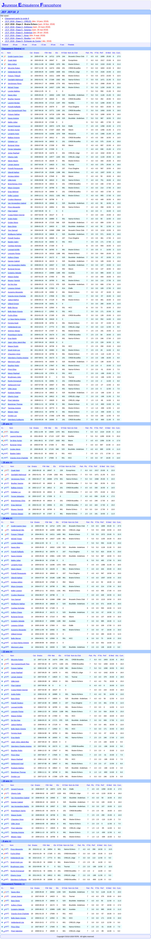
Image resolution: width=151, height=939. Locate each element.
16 (4, 115)
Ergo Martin (12, 338)
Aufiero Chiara (13, 257)
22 (4, 138)
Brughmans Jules (14, 377)
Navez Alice (12, 95)
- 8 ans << (6, 841)
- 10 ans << (7, 781)
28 (4, 161)
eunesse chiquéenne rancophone (31, 5)
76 (4, 346)
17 (4, 118)
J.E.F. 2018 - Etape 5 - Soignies (18, 30)
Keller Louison (13, 195)
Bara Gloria (12, 226)
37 (4, 196)
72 (4, 331)
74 (4, 339)
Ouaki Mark (12, 60)
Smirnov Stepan (14, 331)
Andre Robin (12, 219)
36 (4, 192)
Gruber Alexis (13, 222)
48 (4, 238)
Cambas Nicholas (14, 246)
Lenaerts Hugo (13, 134)
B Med (108, 53)
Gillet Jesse (12, 389)
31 (4, 173)
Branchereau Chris (15, 184)
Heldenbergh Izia (14, 327)
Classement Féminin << (13, 884)
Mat (50, 53)
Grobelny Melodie (14, 273)
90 (4, 401)
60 (4, 285)
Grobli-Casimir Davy (15, 56)
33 (4, 180)
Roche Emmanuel (14, 381)
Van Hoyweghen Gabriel (17, 203)
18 (4, 122)
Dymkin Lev (12, 416)
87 (4, 389)
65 (4, 304)
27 (4, 157)
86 (4, 385)
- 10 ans (52, 45)
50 (4, 246)
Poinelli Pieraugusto (15, 168)
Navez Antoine (13, 118)
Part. (87, 53)
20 (4, 130)
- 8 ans (61, 45)
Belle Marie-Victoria (15, 311)
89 (4, 397)
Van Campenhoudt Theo (17, 110)
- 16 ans (24, 45)
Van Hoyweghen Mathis (17, 265)
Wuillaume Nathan (15, 234)
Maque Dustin (13, 346)
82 (4, 370)
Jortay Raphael (13, 153)
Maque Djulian (13, 277)
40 (4, 207)
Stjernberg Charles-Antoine (18, 358)
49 (4, 242)
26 (4, 153)
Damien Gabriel (14, 261)
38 (4, 200)
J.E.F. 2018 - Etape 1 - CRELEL (18, 21)
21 (4, 134)
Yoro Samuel (13, 230)
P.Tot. (97, 53)
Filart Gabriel (13, 211)
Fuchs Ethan (12, 315)
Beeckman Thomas (15, 404)
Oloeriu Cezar (13, 396)
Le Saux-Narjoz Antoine (17, 319)
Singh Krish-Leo (14, 350)
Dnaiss (36, 53)
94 (4, 416)
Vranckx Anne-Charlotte (17, 296)
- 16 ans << (7, 462)
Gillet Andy (12, 180)
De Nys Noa (12, 284)
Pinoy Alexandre (14, 207)
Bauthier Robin (13, 365)
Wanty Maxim (13, 161)
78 (4, 354)
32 (4, 176)
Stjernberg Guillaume (16, 420)
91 (4, 404)
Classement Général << (13, 48)
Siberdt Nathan (13, 172)
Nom (9, 53)
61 (4, 288)
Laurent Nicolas (14, 103)
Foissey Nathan (14, 114)
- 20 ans (14, 45)
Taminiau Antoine (14, 408)
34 (4, 184)
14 (4, 107)
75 (4, 343)
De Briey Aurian (14, 130)
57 (4, 273)
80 (4, 362)
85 (4, 381)
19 (4, 126)
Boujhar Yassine (14, 99)
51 (4, 250)
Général (5, 45)
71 (4, 327)
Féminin (71, 45)
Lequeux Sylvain (14, 288)
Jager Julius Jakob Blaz (17, 342)
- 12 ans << (7, 651)
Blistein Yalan (13, 412)
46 (4, 230)
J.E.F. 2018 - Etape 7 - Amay (17, 36)
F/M (46, 53)
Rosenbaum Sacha (15, 335)
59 (4, 281)
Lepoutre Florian (14, 253)
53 (4, 258)
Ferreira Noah (13, 323)
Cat (31, 53)
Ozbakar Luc (13, 141)
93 (4, 412)
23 (4, 142)
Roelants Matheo (14, 393)
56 (4, 269)
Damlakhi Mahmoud (15, 80)
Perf (101, 53)
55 (4, 265)
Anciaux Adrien (13, 176)
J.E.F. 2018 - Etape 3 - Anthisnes (18, 27)
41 (4, 211)
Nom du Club (73, 53)
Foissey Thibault (14, 76)
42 (4, 215)
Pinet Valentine (13, 400)
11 (4, 95)
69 (4, 319)
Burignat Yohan (13, 145)
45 (4, 227)
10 (4, 91)
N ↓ (2, 53)
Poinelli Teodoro (14, 238)
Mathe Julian (13, 122)
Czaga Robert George (16, 215)
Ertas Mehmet (13, 192)
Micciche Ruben (14, 68)
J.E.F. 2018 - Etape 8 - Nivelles (18, 38)
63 (4, 296)
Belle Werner (13, 308)
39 (4, 204)
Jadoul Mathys (13, 300)
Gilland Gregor (13, 304)
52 (4, 254)
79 (4, 358)
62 (4, 292)
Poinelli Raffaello (14, 107)
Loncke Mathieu (14, 91)
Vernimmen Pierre (14, 83)
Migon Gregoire (14, 188)
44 (4, 223)
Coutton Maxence (14, 199)
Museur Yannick (14, 280)
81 (4, 366)
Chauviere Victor (14, 354)
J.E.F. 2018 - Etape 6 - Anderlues (19, 33)
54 (4, 261)
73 (4, 335)
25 (4, 149)
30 (4, 169)
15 (4, 111)
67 (4, 312)
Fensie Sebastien (14, 149)
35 (4, 188)
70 (4, 323)
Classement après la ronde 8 (17, 19)
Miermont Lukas (14, 362)
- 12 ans (43, 45)
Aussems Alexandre (15, 292)
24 (4, 146)
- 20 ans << (7, 424)
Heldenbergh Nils (14, 72)
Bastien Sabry (13, 242)
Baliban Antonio (14, 138)
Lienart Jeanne (13, 165)
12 (4, 99)
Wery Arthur (12, 64)
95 (4, 420)
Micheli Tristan (13, 87)
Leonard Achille (13, 250)
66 (4, 308)
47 (4, 234)
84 (4, 377)
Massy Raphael (14, 373)
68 (4, 316)
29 (4, 165)
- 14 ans (33, 45)
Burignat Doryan (14, 269)
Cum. (118, 53)
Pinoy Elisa (12, 369)
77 (4, 350)
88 (4, 393)
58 (4, 277)
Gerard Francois (14, 126)
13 (4, 103)
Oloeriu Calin (13, 157)
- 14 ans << (7, 518)
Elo (56, 53)
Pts (91, 53)
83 (4, 373)
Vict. (113, 53)
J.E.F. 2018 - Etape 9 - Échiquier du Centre (23, 41)
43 (4, 219)
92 (4, 408)
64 (4, 300)
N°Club (64, 53)
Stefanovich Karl (14, 385)
